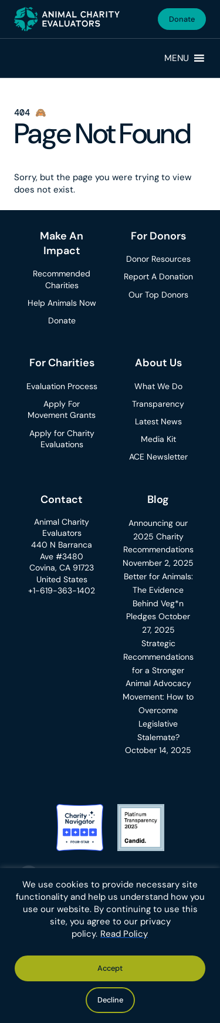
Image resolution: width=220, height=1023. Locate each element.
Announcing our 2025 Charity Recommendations (158, 536)
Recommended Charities (61, 279)
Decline (110, 1000)
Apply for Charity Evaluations (61, 439)
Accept (110, 968)
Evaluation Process (61, 386)
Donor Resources (158, 259)
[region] (110, 945)
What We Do (158, 386)
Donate (182, 19)
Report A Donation (158, 276)
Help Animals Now (62, 303)
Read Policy (124, 934)
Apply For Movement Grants (62, 410)
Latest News (158, 421)
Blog (158, 499)
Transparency (158, 404)
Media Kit (158, 439)
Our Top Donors (158, 294)
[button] (176, 58)
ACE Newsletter (158, 456)
